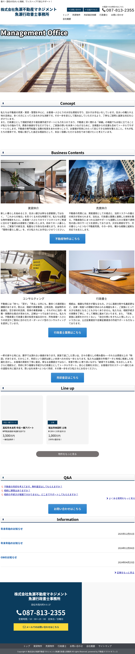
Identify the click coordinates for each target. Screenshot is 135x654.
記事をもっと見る (124, 572)
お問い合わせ (75, 9)
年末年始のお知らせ (12, 529)
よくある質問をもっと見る (121, 498)
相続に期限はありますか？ (17, 490)
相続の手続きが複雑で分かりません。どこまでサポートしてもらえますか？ (41, 494)
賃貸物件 (37, 646)
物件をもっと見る (67, 454)
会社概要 (67, 18)
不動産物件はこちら (67, 239)
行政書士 (104, 14)
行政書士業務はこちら (67, 332)
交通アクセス (91, 9)
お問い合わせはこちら (67, 509)
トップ (66, 14)
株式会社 (29, 12)
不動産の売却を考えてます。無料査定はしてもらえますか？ (33, 486)
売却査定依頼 (90, 14)
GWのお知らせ (9, 557)
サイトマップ (105, 646)
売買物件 (76, 14)
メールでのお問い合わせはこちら (41, 627)
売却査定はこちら (67, 378)
